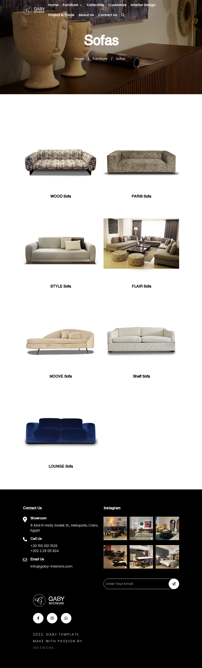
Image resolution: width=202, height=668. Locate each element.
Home (53, 5)
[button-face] (38, 618)
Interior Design (143, 5)
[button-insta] (52, 618)
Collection (95, 5)
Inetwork (43, 647)
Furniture (70, 5)
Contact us (107, 15)
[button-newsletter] (174, 584)
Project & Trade (61, 15)
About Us (86, 15)
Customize (117, 5)
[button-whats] (66, 618)
